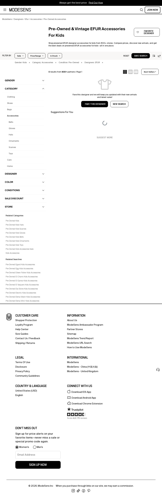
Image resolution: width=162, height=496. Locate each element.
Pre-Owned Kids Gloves (15, 233)
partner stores (75, 329)
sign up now (38, 464)
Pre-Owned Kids (12, 221)
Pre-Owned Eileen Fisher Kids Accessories (23, 273)
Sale (19, 56)
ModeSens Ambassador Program (85, 325)
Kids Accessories (12, 253)
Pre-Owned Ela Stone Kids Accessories (22, 289)
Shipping (20, 343)
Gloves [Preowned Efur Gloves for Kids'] (12, 129)
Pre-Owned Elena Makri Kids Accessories (23, 297)
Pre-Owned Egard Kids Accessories (20, 265)
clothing (11, 97)
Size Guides (21, 334)
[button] (141, 10)
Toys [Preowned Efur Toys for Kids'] (11, 154)
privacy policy (22, 371)
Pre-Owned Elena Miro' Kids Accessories (22, 301)
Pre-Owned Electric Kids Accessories (21, 293)
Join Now (152, 10)
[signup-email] (38, 455)
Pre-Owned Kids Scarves (16, 229)
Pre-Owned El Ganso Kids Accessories (21, 281)
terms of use (22, 362)
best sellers (149, 72)
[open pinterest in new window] (89, 491)
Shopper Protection (26, 320)
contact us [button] (21, 338)
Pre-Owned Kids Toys (14, 245)
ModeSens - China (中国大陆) (82, 367)
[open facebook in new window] (84, 491)
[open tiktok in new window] (78, 491)
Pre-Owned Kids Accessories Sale (19, 249)
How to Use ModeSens (79, 347)
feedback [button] (34, 338)
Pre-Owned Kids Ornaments (17, 241)
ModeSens (73, 362)
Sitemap (71, 334)
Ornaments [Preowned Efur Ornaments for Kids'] (14, 141)
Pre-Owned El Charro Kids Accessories (22, 277)
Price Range (35, 56)
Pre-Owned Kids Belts (15, 237)
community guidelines (27, 376)
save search (140, 56)
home (10, 166)
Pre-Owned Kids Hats (15, 225)
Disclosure (21, 367)
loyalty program (24, 325)
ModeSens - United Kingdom (82, 371)
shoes (10, 103)
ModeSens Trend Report (80, 338)
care (9, 160)
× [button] (29, 63)
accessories (13, 116)
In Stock (54, 56)
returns (31, 343)
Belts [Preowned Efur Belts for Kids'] (11, 122)
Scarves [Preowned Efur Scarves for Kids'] (12, 147)
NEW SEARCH (119, 104)
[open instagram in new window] (73, 491)
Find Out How (96, 3)
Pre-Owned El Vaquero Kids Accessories (22, 285)
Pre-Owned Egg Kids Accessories (19, 269)
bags (9, 110)
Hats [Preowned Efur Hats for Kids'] (11, 135)
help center (21, 329)
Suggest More (105, 137)
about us (72, 320)
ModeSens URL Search (79, 343)
